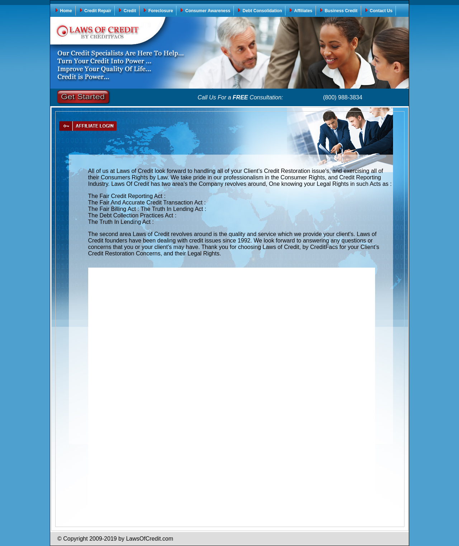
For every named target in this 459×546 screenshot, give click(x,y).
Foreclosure (158, 10)
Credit (127, 10)
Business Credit (338, 10)
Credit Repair (95, 10)
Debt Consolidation (259, 10)
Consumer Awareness (205, 10)
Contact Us (378, 10)
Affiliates (300, 10)
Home (63, 10)
